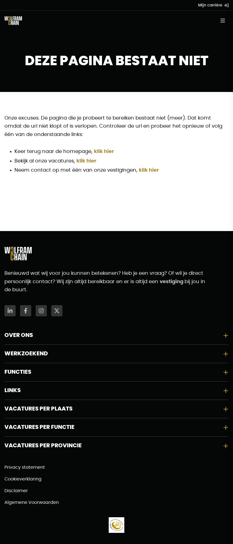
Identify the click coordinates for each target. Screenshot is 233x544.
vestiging (172, 281)
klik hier (104, 151)
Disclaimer (16, 491)
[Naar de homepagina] (13, 20)
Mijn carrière (213, 5)
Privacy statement (24, 467)
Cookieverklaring (23, 479)
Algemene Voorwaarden (31, 502)
